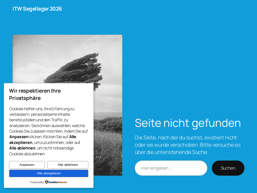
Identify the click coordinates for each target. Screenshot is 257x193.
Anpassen (27, 165)
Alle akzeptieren (49, 173)
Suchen (228, 168)
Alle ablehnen (68, 165)
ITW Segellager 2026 (37, 8)
